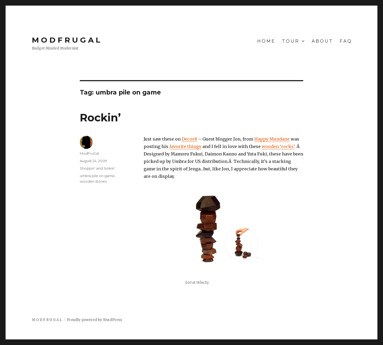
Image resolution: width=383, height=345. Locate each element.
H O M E (265, 41)
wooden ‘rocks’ (278, 146)
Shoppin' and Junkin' (97, 168)
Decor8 (189, 139)
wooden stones (93, 181)
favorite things (185, 146)
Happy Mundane (272, 139)
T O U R (290, 41)
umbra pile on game (97, 176)
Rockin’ (100, 117)
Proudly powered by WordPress (94, 320)
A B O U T (322, 41)
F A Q (345, 41)
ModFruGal (89, 153)
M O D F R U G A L (66, 39)
